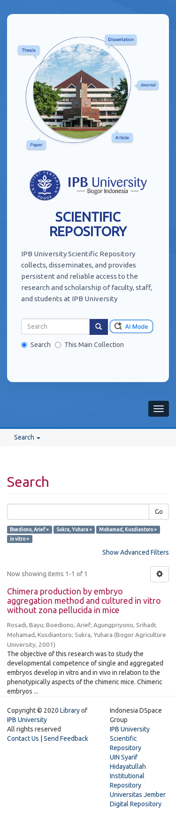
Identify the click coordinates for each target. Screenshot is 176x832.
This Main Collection (89, 344)
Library (70, 710)
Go (159, 511)
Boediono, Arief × (29, 529)
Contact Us (23, 738)
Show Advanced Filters (135, 552)
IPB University (27, 719)
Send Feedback (66, 738)
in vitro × (19, 539)
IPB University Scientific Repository (130, 738)
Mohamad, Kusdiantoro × (128, 529)
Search (36, 344)
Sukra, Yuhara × (74, 529)
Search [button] (27, 437)
